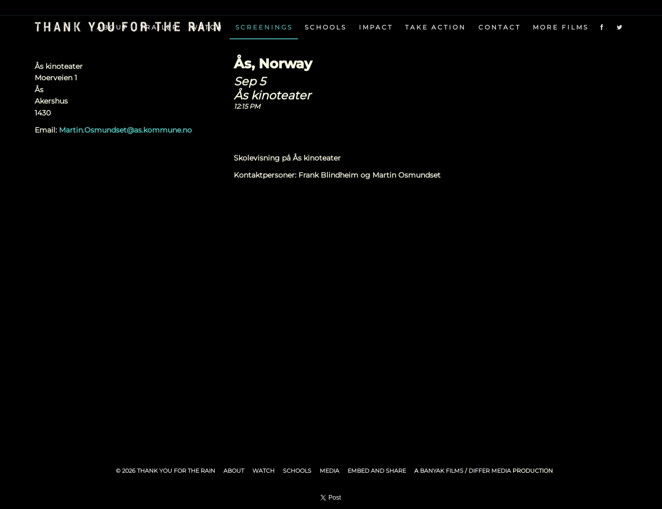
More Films (561, 27)
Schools (326, 27)
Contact (499, 27)
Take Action (435, 27)
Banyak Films (441, 470)
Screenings (264, 27)
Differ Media (490, 470)
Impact (376, 27)
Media (329, 470)
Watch (263, 470)
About (233, 470)
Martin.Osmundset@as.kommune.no (125, 130)
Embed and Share (377, 470)
